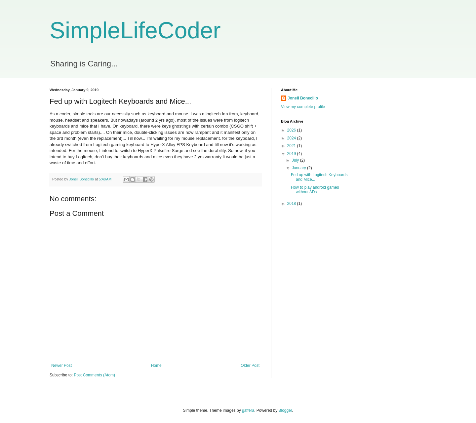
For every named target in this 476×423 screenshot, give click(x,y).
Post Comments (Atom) (94, 375)
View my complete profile (303, 106)
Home (156, 365)
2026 (292, 130)
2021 (292, 145)
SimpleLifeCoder (135, 30)
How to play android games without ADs (315, 189)
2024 (292, 138)
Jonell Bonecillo (303, 98)
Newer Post (61, 365)
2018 (292, 203)
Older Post (250, 365)
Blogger (285, 410)
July (296, 160)
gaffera (248, 410)
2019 (292, 153)
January (299, 168)
